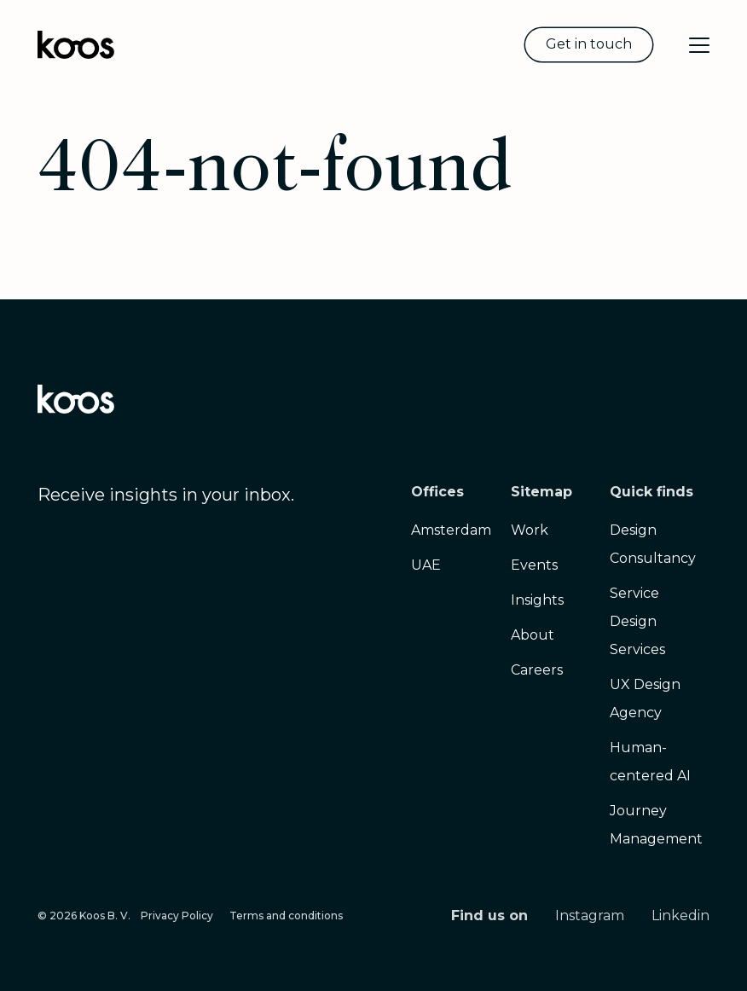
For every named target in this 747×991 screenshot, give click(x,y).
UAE (426, 565)
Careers (537, 670)
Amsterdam (451, 530)
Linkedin (680, 915)
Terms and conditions (286, 915)
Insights (537, 600)
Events (534, 565)
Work (529, 530)
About (532, 635)
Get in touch (589, 44)
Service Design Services (637, 621)
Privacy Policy (177, 915)
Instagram (589, 915)
